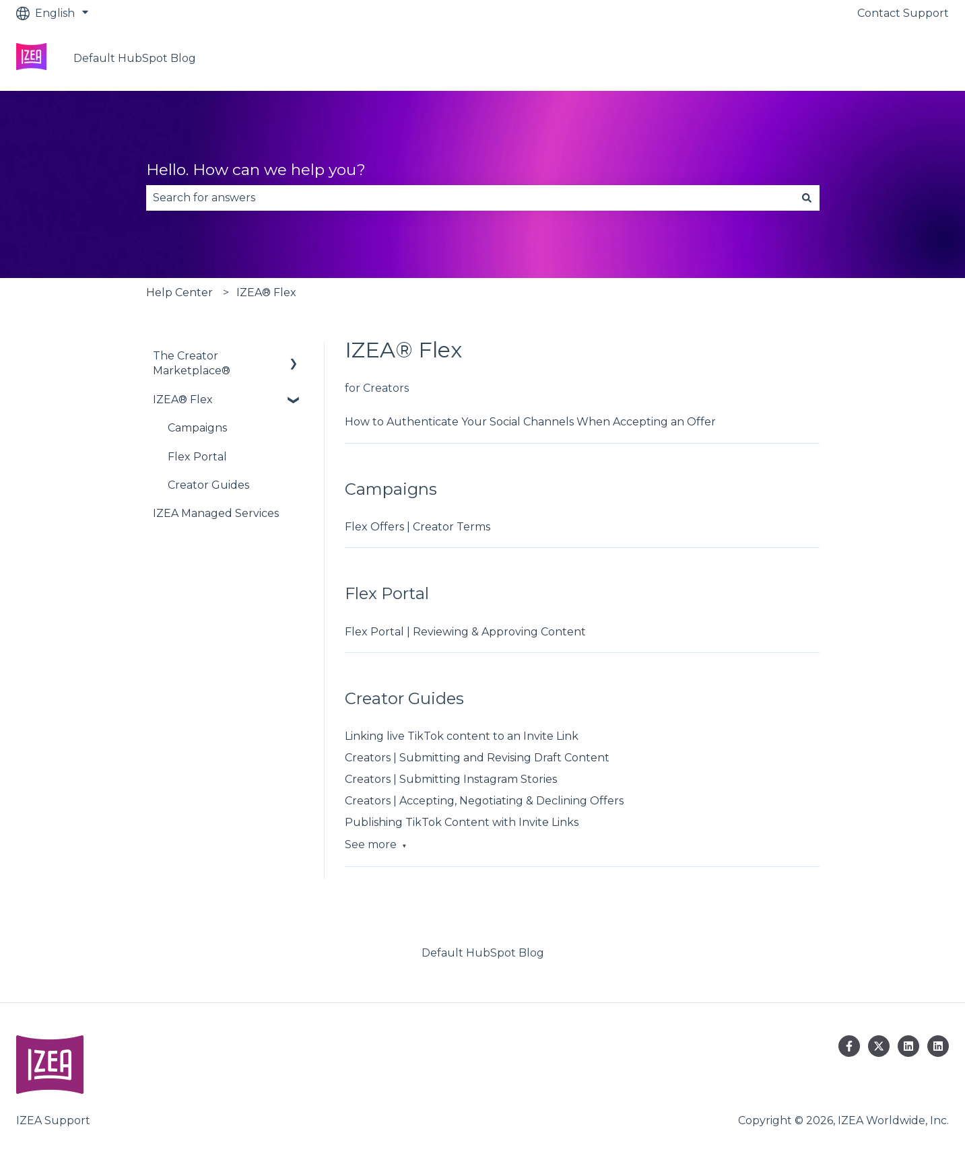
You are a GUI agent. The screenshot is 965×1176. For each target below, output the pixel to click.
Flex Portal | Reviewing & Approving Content (465, 631)
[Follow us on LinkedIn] (908, 1046)
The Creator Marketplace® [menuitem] (191, 363)
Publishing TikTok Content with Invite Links (461, 822)
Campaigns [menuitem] (197, 427)
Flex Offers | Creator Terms (417, 526)
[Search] (807, 198)
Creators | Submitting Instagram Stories (451, 779)
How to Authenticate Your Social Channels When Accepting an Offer (530, 421)
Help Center (179, 292)
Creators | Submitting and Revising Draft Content (477, 757)
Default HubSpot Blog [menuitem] (483, 952)
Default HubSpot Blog (134, 58)
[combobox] (470, 198)
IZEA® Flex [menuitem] (183, 399)
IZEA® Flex (266, 292)
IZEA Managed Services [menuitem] (216, 513)
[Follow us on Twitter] (879, 1046)
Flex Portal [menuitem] (197, 456)
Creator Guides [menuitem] (208, 485)
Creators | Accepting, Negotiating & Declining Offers (484, 800)
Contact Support (903, 13)
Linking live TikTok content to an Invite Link (461, 736)
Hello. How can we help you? (256, 169)
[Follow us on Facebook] (849, 1046)
